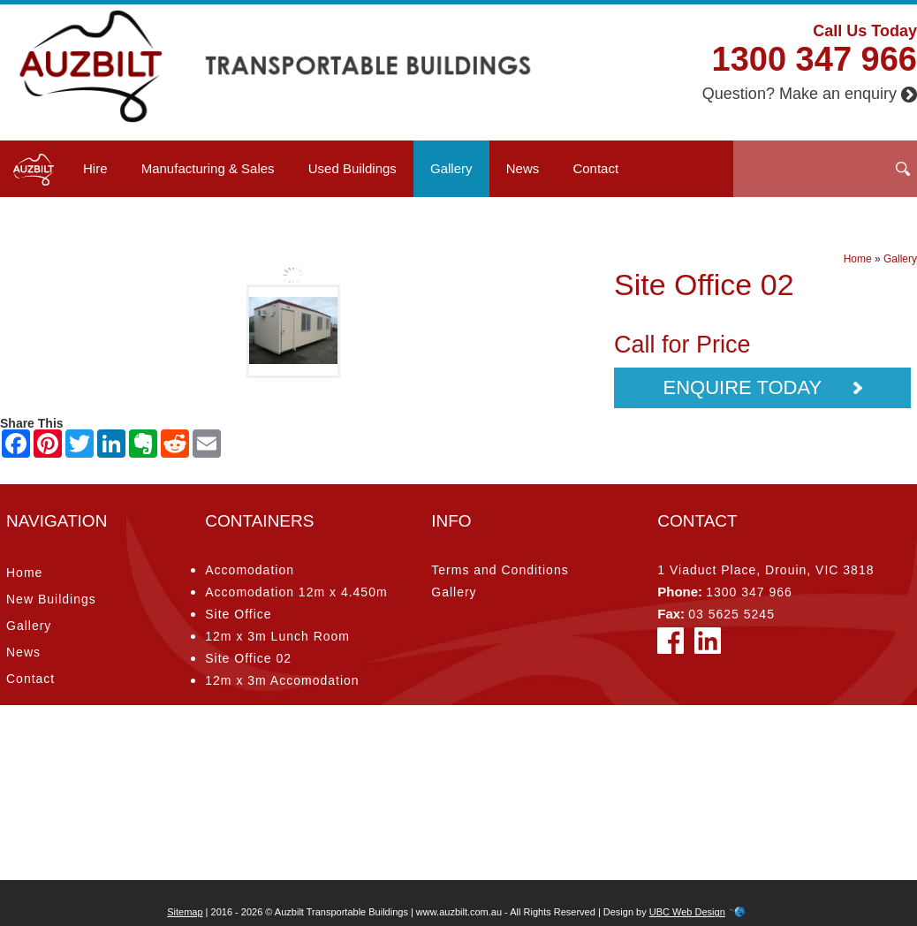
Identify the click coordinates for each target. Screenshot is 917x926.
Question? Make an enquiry (809, 93)
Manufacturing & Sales (208, 168)
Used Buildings (352, 168)
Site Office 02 (248, 658)
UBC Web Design (687, 912)
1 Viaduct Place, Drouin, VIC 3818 (765, 570)
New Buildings (51, 599)
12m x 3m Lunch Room (277, 636)
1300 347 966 (814, 59)
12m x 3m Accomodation (282, 680)
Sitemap (184, 912)
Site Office (238, 614)
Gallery (451, 168)
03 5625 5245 (731, 614)
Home (858, 259)
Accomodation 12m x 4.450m (296, 592)
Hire (95, 168)
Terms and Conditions (499, 570)
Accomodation (249, 570)
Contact (595, 168)
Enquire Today (762, 387)
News (523, 168)
